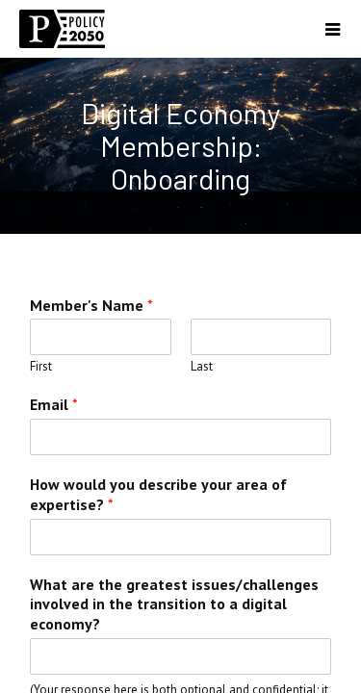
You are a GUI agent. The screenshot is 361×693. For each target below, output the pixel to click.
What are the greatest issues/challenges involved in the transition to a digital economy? (174, 604)
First (41, 366)
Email (54, 404)
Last (202, 366)
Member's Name (91, 305)
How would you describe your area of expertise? (158, 494)
